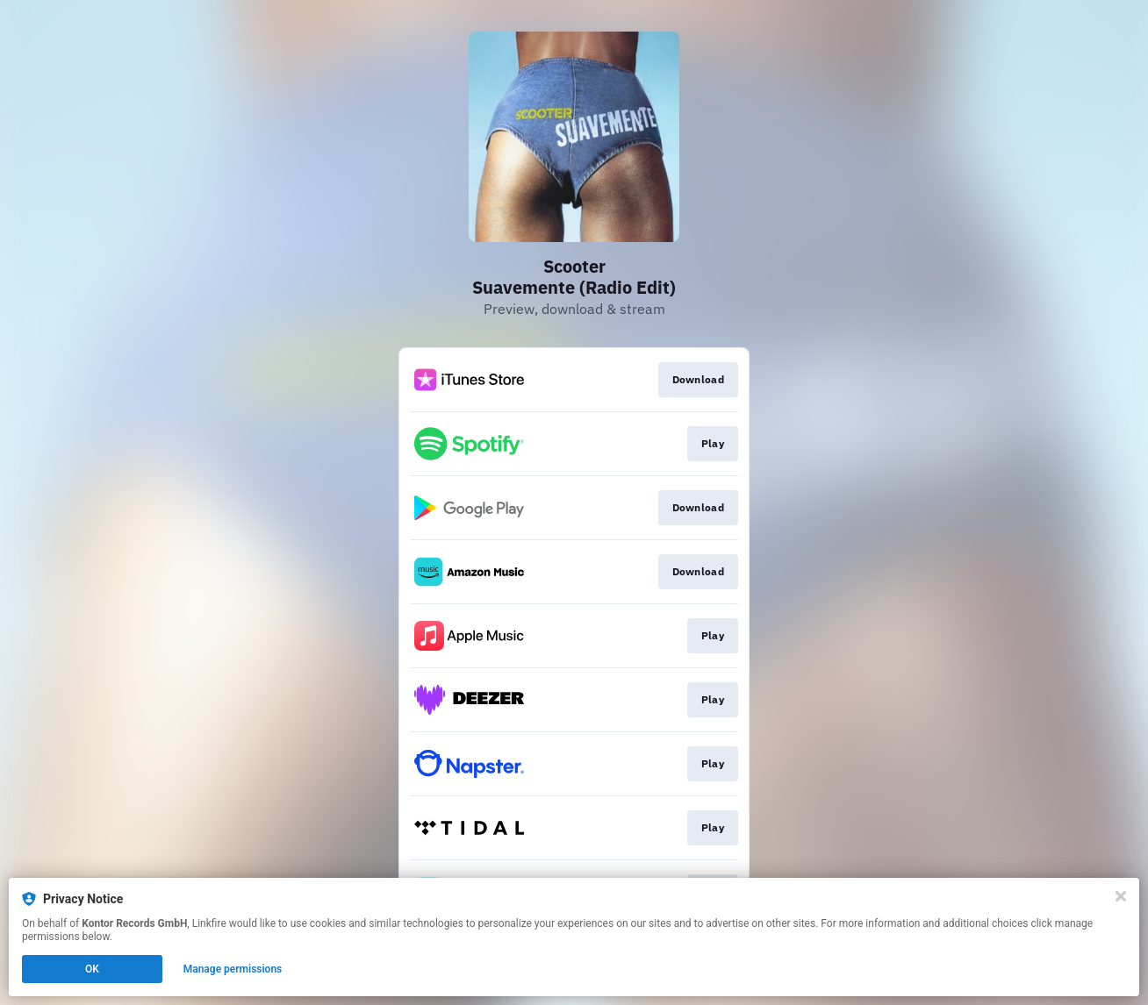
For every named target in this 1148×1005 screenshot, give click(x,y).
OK (92, 969)
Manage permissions (233, 969)
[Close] (1121, 896)
